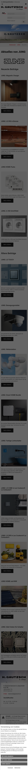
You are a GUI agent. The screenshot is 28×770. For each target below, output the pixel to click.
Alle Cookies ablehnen (7, 760)
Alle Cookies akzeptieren (7, 756)
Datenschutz (17, 767)
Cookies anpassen (6, 763)
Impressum (10, 767)
